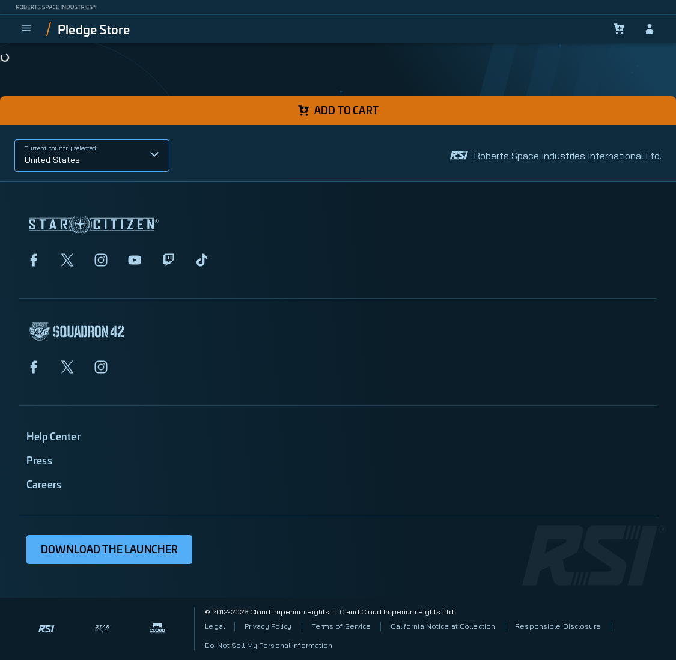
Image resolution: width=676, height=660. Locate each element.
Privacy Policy (268, 626)
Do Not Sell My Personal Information (268, 645)
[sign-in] (650, 29)
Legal (214, 626)
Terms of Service (341, 626)
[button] (92, 155)
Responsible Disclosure (558, 626)
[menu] (26, 29)
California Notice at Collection (443, 626)
